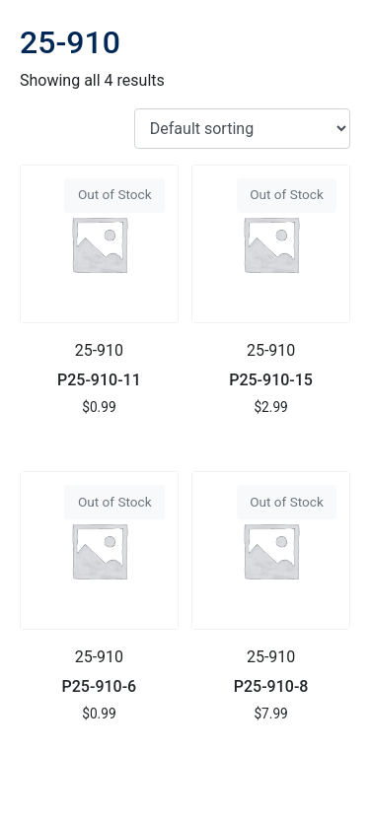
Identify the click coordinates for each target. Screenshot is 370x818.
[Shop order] (242, 128)
